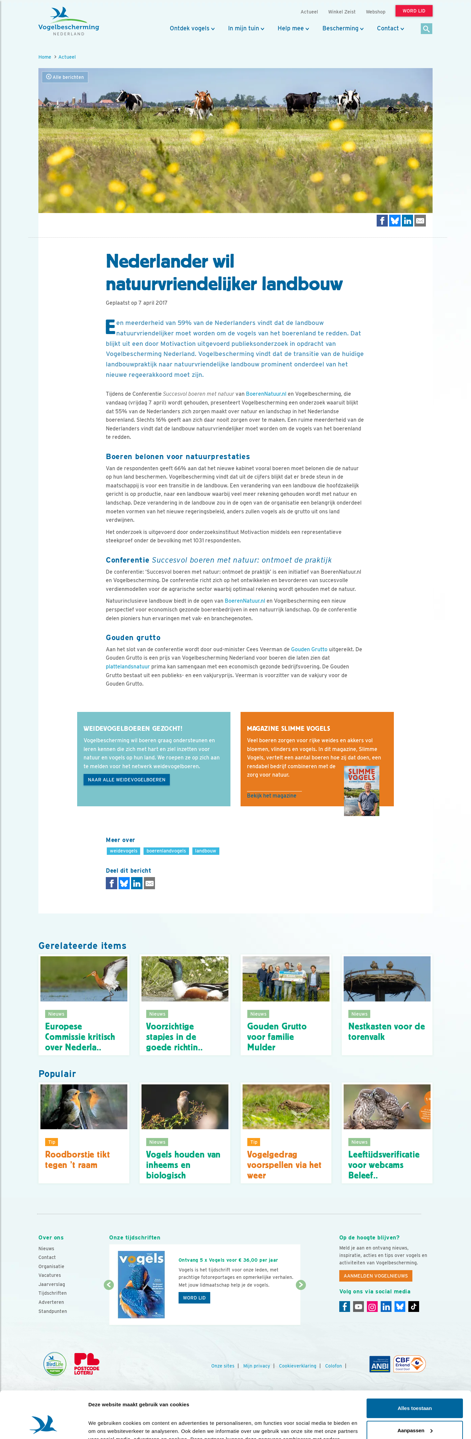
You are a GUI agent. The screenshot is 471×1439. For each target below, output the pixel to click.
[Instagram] (372, 1306)
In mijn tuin (243, 28)
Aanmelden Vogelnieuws (376, 1276)
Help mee (291, 28)
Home (44, 57)
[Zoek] (427, 29)
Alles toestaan (415, 1368)
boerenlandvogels (166, 850)
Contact (388, 28)
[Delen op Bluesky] (395, 221)
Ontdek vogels (190, 28)
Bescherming (340, 28)
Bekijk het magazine (271, 795)
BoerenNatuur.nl (266, 394)
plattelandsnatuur (128, 666)
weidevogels (123, 850)
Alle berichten (65, 77)
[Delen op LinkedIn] (407, 221)
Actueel (67, 57)
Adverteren (51, 1302)
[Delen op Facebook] (382, 221)
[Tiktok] (413, 1306)
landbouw (205, 850)
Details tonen (104, 1426)
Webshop (375, 11)
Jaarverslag (51, 1284)
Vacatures (49, 1275)
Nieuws (46, 1248)
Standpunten (52, 1311)
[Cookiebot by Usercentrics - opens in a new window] (43, 1426)
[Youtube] (358, 1306)
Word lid (194, 1297)
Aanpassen (415, 1390)
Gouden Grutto (309, 649)
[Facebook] (344, 1306)
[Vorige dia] (108, 1305)
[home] (68, 21)
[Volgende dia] (300, 1305)
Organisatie (51, 1266)
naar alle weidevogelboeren (126, 779)
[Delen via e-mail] (420, 221)
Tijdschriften (52, 1293)
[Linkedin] (386, 1306)
